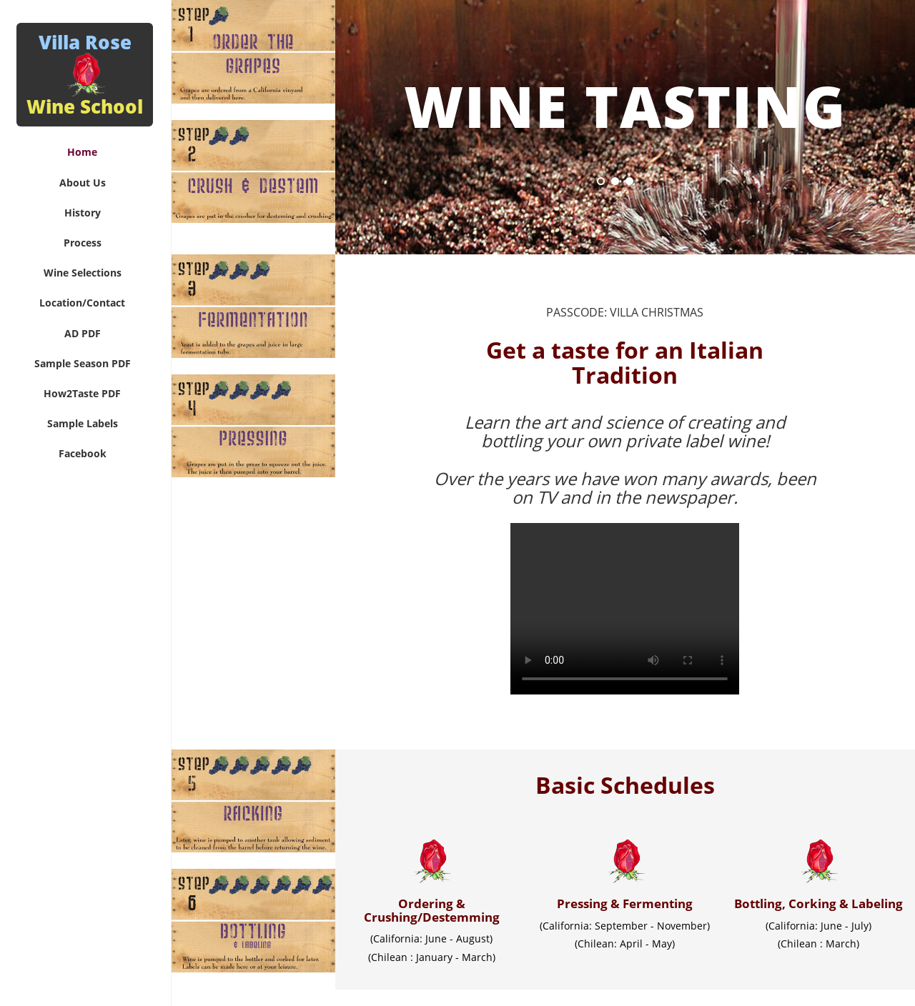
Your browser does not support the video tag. (624, 608)
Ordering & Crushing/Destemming (432, 910)
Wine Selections (83, 272)
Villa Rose (84, 74)
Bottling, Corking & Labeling (818, 903)
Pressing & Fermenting (625, 903)
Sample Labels (82, 423)
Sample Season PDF (82, 363)
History (82, 212)
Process (83, 242)
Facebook (83, 453)
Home (82, 152)
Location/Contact (82, 302)
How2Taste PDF (82, 393)
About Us (82, 182)
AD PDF (82, 333)
